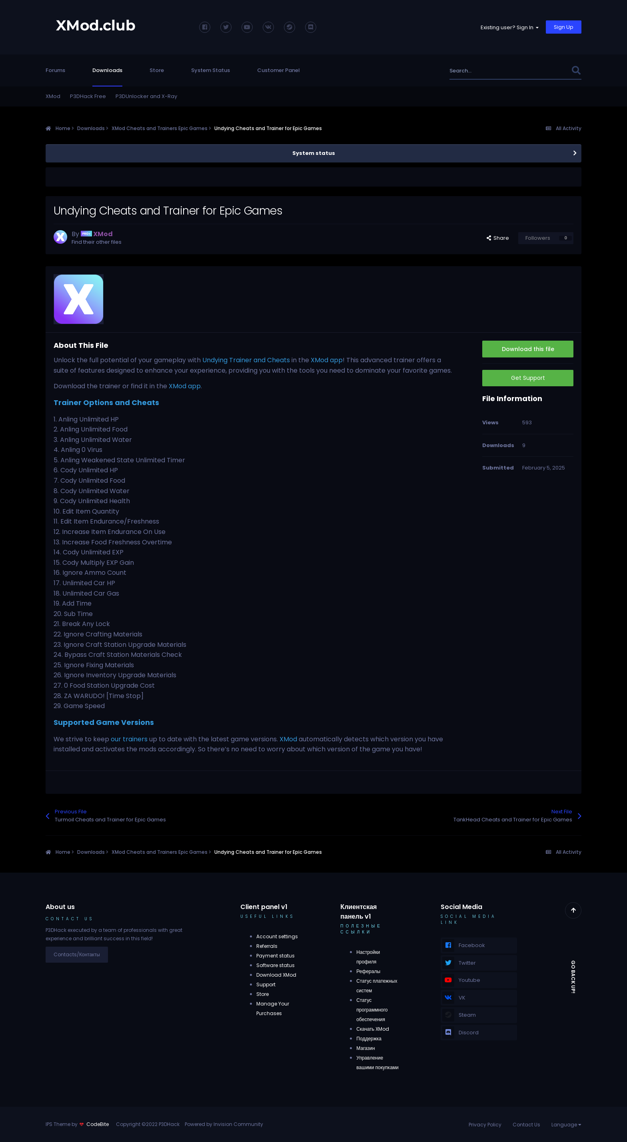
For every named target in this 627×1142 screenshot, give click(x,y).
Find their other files (97, 242)
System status (313, 153)
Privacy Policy (485, 1124)
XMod (53, 96)
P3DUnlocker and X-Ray (146, 96)
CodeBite (97, 1124)
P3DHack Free (88, 96)
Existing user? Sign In (510, 27)
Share (498, 238)
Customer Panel (278, 70)
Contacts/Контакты (77, 954)
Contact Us (526, 1124)
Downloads (107, 70)
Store (157, 70)
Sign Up (563, 27)
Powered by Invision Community (224, 1124)
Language (566, 1124)
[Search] (492, 71)
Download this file (528, 349)
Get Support (528, 378)
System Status (210, 70)
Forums (55, 70)
